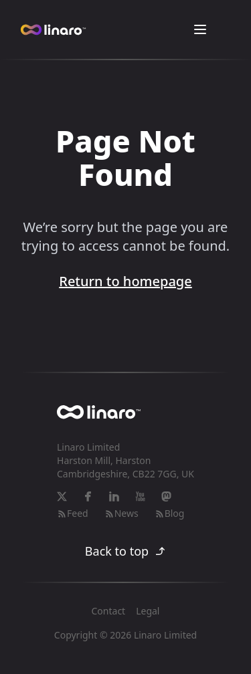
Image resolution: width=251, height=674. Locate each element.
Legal (147, 610)
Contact (109, 610)
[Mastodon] (166, 496)
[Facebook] (88, 496)
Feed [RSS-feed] (72, 513)
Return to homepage (125, 281)
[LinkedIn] (114, 496)
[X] (62, 496)
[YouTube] (140, 496)
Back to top (125, 551)
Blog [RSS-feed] (170, 513)
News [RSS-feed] (121, 513)
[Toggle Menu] (200, 29)
